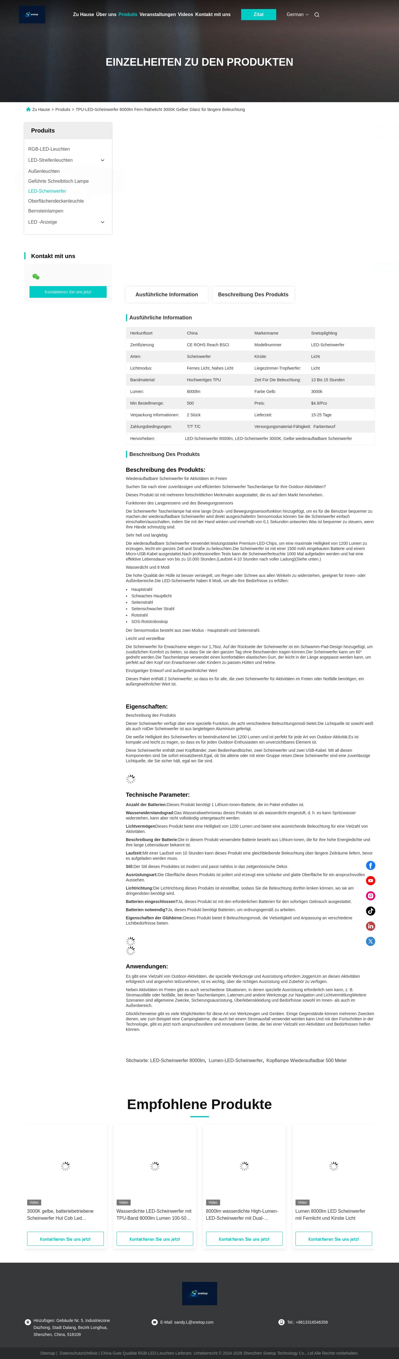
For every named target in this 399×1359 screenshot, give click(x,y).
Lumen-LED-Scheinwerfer (235, 1060)
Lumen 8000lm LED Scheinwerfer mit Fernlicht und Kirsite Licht (330, 1215)
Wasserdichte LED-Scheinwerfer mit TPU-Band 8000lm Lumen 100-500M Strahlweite (155, 1215)
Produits (127, 14)
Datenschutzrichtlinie (78, 1353)
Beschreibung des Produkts (253, 294)
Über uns (106, 14)
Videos (185, 14)
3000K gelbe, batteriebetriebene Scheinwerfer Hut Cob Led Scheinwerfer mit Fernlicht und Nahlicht (60, 1215)
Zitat (259, 14)
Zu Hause (83, 14)
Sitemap (47, 1353)
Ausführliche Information (166, 294)
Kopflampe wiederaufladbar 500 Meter (307, 1060)
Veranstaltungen (157, 14)
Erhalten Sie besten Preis (288, 267)
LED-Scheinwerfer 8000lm (177, 1060)
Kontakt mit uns (213, 14)
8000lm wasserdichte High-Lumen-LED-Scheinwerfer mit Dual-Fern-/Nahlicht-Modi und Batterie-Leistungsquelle (242, 1215)
